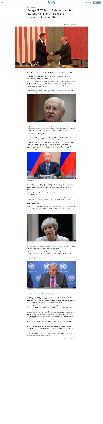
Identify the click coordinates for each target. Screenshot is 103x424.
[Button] (66, 25)
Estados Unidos (31, 7)
